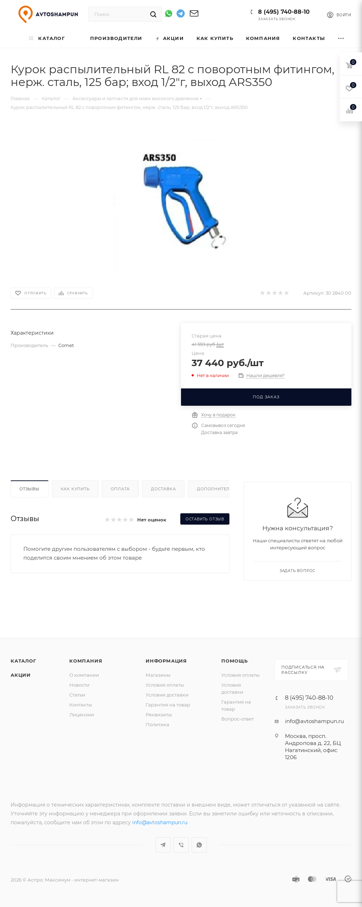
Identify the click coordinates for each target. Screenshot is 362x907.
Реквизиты (159, 714)
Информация (166, 661)
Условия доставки (167, 695)
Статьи (77, 695)
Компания (85, 661)
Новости (79, 685)
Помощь (234, 661)
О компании (84, 675)
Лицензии (81, 714)
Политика (157, 724)
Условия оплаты (165, 685)
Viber (181, 845)
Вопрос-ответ (237, 719)
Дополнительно (218, 488)
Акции (21, 675)
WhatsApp (199, 845)
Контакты (80, 704)
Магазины (158, 675)
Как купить (75, 488)
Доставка (163, 488)
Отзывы (29, 488)
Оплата (120, 488)
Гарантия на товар (168, 704)
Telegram (163, 845)
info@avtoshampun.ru (314, 721)
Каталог (23, 661)
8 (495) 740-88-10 (284, 11)
